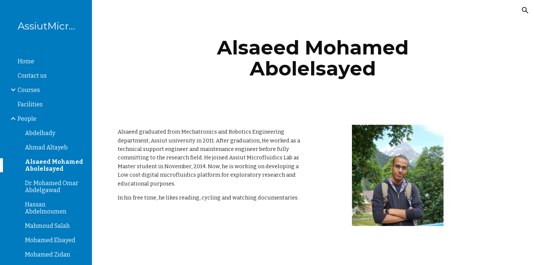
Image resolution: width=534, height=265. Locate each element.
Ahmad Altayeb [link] (46, 147)
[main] (313, 57)
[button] (525, 10)
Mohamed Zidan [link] (47, 254)
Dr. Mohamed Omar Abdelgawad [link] (51, 187)
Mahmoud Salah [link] (47, 225)
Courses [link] (29, 89)
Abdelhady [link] (40, 133)
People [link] (27, 118)
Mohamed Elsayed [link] (50, 240)
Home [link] (26, 61)
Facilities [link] (30, 104)
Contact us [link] (32, 75)
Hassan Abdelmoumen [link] (46, 208)
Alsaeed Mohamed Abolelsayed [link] (54, 165)
